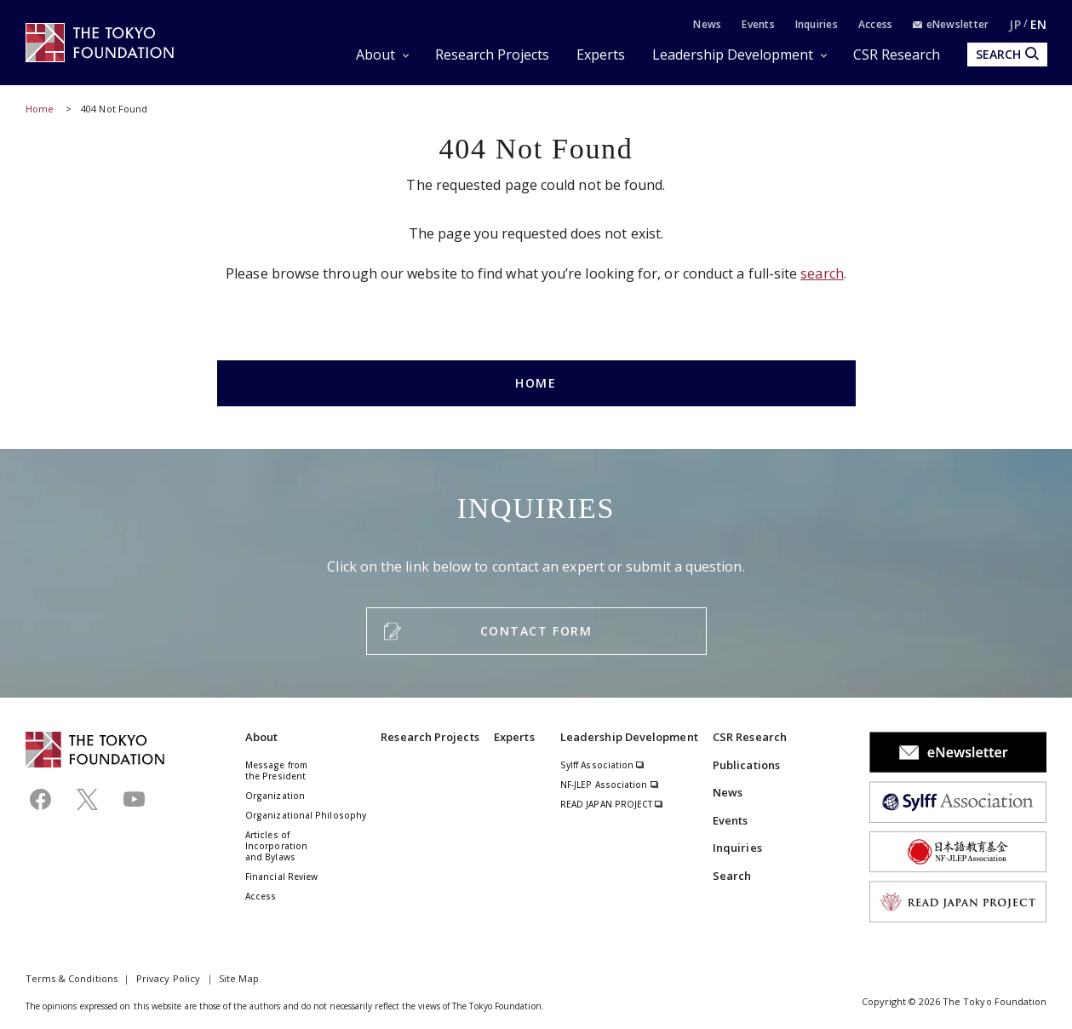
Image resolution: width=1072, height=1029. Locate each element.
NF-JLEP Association (609, 784)
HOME (535, 383)
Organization (275, 796)
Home (40, 108)
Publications (746, 765)
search (821, 273)
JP (1014, 24)
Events (758, 24)
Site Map (239, 978)
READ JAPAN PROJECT (612, 804)
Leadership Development (732, 54)
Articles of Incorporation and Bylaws (276, 846)
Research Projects (492, 54)
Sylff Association (602, 765)
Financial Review (281, 876)
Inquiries (816, 24)
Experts (600, 54)
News (707, 24)
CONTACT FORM (536, 631)
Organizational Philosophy (305, 815)
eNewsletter (951, 24)
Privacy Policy (168, 978)
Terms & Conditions (72, 978)
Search (732, 875)
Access (875, 24)
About (375, 54)
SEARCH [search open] (1007, 54)
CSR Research (896, 54)
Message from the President (276, 770)
